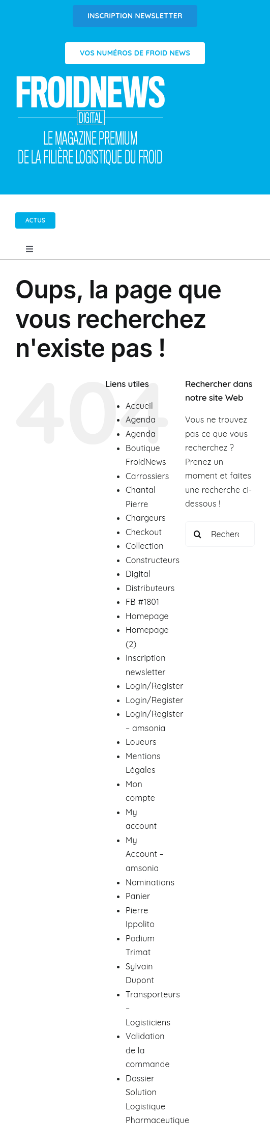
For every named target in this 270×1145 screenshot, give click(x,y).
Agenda (141, 419)
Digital (138, 574)
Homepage (147, 616)
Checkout (144, 532)
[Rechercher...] (220, 534)
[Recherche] (198, 534)
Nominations (150, 882)
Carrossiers (147, 476)
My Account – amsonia (145, 854)
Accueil (139, 406)
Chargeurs (146, 518)
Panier (138, 896)
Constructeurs (152, 560)
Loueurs (141, 742)
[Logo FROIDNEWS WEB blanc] (91, 78)
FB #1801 (142, 602)
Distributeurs (150, 588)
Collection (145, 546)
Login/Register (155, 686)
